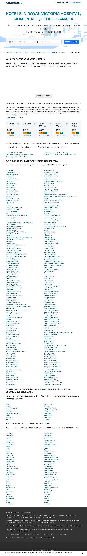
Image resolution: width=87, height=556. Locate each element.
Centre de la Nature (11, 230)
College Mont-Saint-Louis (13, 273)
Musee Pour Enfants (50, 217)
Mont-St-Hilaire (48, 437)
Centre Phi (9, 235)
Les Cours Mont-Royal (12, 364)
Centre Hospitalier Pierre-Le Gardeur (16, 232)
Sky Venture (47, 338)
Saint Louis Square (49, 316)
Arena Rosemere (11, 193)
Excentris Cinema (11, 297)
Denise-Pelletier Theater (13, 280)
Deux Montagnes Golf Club (13, 282)
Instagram (41, 537)
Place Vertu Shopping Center (52, 286)
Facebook (24, 537)
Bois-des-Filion (10, 442)
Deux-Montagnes (11, 466)
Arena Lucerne (10, 185)
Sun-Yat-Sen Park (49, 355)
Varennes (47, 496)
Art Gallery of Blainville (12, 200)
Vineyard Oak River (49, 375)
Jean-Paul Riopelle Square (13, 343)
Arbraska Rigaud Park (12, 174)
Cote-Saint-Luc (10, 461)
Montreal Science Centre (51, 202)
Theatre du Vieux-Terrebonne (52, 366)
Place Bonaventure (49, 271)
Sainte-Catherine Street (51, 317)
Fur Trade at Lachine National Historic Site (18, 306)
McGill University (49, 170)
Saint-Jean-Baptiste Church (52, 319)
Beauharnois (9, 437)
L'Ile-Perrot (9, 493)
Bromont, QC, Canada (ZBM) (14, 153)
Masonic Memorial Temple (13, 383)
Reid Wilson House (49, 304)
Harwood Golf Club (11, 321)
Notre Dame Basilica (50, 222)
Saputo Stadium (48, 330)
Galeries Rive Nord (11, 310)
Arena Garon (9, 181)
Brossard (8, 446)
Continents (9, 52)
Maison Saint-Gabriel (12, 377)
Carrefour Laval (10, 220)
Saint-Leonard (48, 417)
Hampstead (9, 476)
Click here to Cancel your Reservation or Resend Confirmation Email (25, 526)
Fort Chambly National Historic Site (16, 304)
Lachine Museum (10, 357)
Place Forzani (48, 278)
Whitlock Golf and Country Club (53, 383)
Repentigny (47, 446)
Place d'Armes (48, 273)
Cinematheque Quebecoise (14, 258)
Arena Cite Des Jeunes (12, 179)
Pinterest (53, 537)
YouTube (35, 537)
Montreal (54, 52)
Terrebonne (47, 493)
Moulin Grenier (48, 209)
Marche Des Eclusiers (12, 379)
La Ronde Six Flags (11, 349)
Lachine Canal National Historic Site (16, 351)
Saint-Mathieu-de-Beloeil (51, 479)
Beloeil (8, 438)
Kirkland (8, 481)
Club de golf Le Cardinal (12, 267)
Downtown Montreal (11, 408)
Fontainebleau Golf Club (13, 302)
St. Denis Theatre (49, 342)
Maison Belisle (10, 375)
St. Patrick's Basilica (50, 349)
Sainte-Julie (47, 465)
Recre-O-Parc (48, 301)
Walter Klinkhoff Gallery (51, 377)
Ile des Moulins (10, 325)
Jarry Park (8, 338)
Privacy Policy (44, 554)
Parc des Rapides (49, 250)
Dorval (8, 470)
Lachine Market (10, 355)
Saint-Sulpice (48, 483)
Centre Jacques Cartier (12, 234)
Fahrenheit (11, 118)
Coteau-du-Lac (10, 457)
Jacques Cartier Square (12, 336)
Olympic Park (48, 235)
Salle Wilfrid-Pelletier (50, 325)
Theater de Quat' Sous (50, 358)
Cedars (8, 450)
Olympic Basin (48, 234)
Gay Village (9, 410)
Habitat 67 (8, 319)
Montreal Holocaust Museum (52, 191)
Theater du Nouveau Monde (52, 362)
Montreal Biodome (49, 178)
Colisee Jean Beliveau (12, 269)
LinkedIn (47, 537)
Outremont (47, 406)
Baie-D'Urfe (9, 433)
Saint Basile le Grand (50, 452)
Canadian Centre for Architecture (15, 217)
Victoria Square (48, 373)
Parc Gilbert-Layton (49, 252)
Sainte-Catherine (49, 463)
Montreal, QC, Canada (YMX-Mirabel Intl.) (56, 153)
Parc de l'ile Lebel (49, 247)
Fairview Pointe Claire (12, 299)
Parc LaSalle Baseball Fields (52, 256)
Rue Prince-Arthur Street (51, 310)
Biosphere (9, 206)
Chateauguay (9, 455)
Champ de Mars (10, 243)
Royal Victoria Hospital (50, 308)
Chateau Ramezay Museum (13, 250)
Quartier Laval (48, 299)
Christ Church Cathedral (12, 252)
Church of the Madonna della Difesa (16, 256)
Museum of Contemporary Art (52, 219)
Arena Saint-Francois (12, 194)
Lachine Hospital (10, 353)
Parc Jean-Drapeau (49, 254)
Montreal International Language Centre (55, 194)
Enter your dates (43, 96)
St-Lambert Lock (49, 353)
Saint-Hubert (47, 413)
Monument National (49, 204)
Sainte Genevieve (49, 461)
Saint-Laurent (48, 415)
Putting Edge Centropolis (51, 295)
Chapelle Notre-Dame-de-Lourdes (15, 245)
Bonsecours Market (11, 211)
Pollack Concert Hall (50, 293)
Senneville (47, 489)
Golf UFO (8, 316)
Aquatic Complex (10, 172)
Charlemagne (9, 453)
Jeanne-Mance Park (11, 342)
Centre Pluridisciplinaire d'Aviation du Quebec (19, 237)
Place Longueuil (48, 280)
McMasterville (10, 498)
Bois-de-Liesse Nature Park (14, 207)
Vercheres (47, 500)
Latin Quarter (9, 417)
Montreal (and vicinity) (43, 52)
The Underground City (50, 357)
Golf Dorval (9, 312)
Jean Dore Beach (11, 340)
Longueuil (8, 494)
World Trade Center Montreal (52, 384)
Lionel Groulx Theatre (12, 366)
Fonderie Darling (10, 301)
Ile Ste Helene (10, 327)
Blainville (8, 440)
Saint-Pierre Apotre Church (52, 321)
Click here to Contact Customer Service (70, 526)
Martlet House (10, 381)
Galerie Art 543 (10, 308)
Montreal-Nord (48, 433)
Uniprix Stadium (48, 368)
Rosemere (47, 450)
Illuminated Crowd (11, 330)
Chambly (8, 452)
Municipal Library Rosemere (52, 215)
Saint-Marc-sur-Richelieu (51, 478)
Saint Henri (47, 412)
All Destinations (25, 534)
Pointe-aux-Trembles (50, 444)
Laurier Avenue (10, 487)
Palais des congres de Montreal (53, 243)
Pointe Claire (48, 442)
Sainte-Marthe (48, 466)
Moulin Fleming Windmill (51, 207)
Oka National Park (49, 228)
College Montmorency (12, 271)
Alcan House (9, 170)
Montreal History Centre (51, 189)
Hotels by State (35, 534)
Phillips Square (48, 267)
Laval (7, 489)
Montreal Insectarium (50, 193)
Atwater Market (10, 202)
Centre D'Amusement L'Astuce (14, 226)
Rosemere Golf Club (50, 306)
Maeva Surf (9, 371)
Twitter (30, 537)
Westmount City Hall (50, 379)
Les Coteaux (9, 491)
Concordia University (12, 276)
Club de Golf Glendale (12, 265)
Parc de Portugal (49, 248)
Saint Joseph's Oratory (50, 314)
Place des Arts (48, 275)
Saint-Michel (47, 481)
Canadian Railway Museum (13, 219)
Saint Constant (48, 453)
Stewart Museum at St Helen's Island (54, 351)
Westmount (47, 504)
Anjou (7, 404)
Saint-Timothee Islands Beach (52, 323)
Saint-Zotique (48, 485)
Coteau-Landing (10, 459)
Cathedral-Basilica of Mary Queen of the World (19, 222)
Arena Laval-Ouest (11, 183)
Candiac (8, 448)
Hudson (8, 478)
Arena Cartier (9, 176)
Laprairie (8, 485)
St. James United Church (51, 347)
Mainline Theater (10, 373)
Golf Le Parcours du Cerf (13, 314)
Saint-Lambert (48, 476)
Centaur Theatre (10, 224)
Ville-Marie (62, 52)
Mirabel (8, 500)
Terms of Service (53, 554)
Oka (45, 438)
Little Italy (8, 419)
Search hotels (71, 42)
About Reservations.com (13, 534)
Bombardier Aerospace (12, 209)
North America (18, 52)
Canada (26, 52)
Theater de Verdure (50, 360)
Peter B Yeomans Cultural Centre (53, 265)
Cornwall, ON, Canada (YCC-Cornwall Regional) (19, 154)
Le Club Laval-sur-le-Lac (13, 360)
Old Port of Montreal (50, 232)
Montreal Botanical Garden (52, 179)
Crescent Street (10, 463)
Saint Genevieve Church (51, 312)
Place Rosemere (49, 282)
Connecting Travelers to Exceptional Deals (19, 531)
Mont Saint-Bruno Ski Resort (52, 176)
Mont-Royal (47, 435)
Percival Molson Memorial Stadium (54, 263)
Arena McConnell (11, 187)
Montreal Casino (49, 183)
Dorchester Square (11, 284)
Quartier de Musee (49, 297)
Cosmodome (9, 278)
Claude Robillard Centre (12, 263)
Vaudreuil (47, 498)
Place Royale (48, 284)
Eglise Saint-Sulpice (11, 293)
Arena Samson (10, 196)
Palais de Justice (49, 241)
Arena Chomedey (11, 178)
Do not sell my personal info (61, 534)
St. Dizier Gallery (49, 343)
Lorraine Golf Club (11, 368)
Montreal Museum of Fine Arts (52, 200)
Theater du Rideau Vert (51, 364)
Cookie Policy (53, 550)
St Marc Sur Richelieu (50, 491)
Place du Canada (49, 276)
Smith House (47, 340)
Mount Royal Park (49, 211)
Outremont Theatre (49, 239)
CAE (7, 213)
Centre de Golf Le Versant (13, 228)
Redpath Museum (49, 302)
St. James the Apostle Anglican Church (55, 345)
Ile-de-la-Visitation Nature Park (14, 329)
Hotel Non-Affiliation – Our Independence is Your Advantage (55, 529)
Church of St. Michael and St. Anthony (16, 254)
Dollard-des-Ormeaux (12, 468)
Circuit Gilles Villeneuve (12, 260)
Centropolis (9, 241)
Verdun (46, 502)
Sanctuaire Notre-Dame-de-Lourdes (54, 327)
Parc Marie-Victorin (49, 258)
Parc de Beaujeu (49, 245)
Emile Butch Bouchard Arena (14, 295)
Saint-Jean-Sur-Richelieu (51, 472)
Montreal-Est (9, 504)
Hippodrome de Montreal (13, 323)
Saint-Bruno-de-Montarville (52, 459)
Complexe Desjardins (12, 275)
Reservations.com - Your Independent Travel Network (21, 529)
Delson (8, 465)
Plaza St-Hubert (48, 289)
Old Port (46, 230)
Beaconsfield (9, 435)
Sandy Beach (48, 329)
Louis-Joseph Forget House (14, 370)
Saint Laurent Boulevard (51, 457)
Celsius (21, 118)
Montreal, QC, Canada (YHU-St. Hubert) (17, 156)
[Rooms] (49, 42)
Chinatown (9, 406)
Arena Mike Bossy (11, 189)
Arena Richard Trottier (12, 191)
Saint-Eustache (48, 470)
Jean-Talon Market (11, 345)
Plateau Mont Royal (49, 408)
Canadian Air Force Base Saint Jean (16, 215)
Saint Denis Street (49, 455)
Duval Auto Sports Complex (14, 288)
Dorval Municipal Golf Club (13, 286)
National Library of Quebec (52, 220)
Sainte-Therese (48, 468)
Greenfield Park (10, 474)
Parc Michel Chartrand (50, 260)
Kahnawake (9, 479)
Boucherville (9, 444)
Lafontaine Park (10, 358)
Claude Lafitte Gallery (12, 261)
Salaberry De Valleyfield (51, 487)
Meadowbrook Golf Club (51, 172)
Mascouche (9, 496)
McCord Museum (10, 384)
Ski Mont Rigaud (48, 336)
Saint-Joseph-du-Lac (50, 474)
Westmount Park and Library (52, 381)
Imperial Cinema (10, 332)
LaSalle (8, 415)
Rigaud (46, 448)
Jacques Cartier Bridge (12, 334)
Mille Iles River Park (50, 174)
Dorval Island (9, 472)
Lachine (8, 483)
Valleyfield (47, 494)
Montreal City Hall (49, 185)
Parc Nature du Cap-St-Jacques (53, 261)
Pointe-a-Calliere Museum (51, 291)
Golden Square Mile (11, 412)
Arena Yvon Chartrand (12, 198)
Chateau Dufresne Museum (13, 248)
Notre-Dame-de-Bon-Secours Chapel (55, 226)
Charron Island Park (11, 247)
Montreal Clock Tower (50, 187)
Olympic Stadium (49, 237)
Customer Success (46, 534)
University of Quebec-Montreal (53, 371)
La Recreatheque (11, 347)
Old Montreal (48, 404)
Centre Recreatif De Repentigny (15, 239)
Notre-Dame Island (49, 224)
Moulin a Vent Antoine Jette (52, 206)
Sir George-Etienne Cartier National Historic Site (58, 332)
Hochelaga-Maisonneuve (13, 413)
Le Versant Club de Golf (13, 362)
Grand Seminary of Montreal (14, 317)
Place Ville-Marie (49, 288)
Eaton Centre (9, 289)
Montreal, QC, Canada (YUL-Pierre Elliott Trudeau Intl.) (60, 154)
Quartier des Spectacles (51, 410)
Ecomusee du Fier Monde (13, 291)
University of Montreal (50, 370)
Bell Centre (9, 204)
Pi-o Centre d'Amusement (51, 269)
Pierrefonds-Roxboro (50, 440)
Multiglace (47, 213)
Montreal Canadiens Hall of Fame (53, 181)
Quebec (33, 52)
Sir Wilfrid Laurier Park (50, 334)
